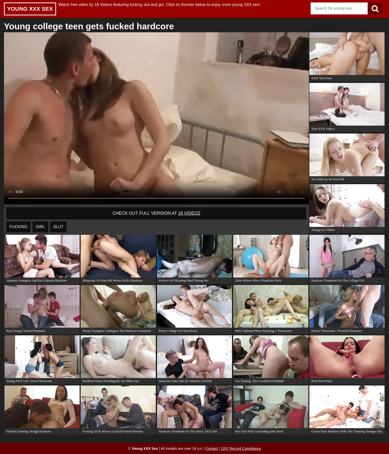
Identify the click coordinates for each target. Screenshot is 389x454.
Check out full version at (156, 213)
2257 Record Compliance (241, 449)
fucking (18, 227)
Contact (211, 449)
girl (40, 227)
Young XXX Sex (30, 9)
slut (58, 227)
